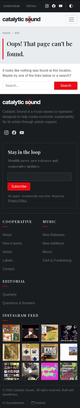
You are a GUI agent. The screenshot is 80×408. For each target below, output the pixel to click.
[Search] (28, 86)
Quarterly (10, 294)
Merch (47, 252)
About (7, 235)
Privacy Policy (17, 200)
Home (6, 33)
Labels (8, 260)
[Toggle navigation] (71, 19)
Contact (8, 269)
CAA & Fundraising (57, 260)
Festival (31, 6)
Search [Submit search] (65, 85)
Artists (7, 252)
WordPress (10, 394)
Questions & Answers (19, 303)
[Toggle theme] (72, 6)
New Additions (53, 243)
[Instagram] (47, 6)
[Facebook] (53, 6)
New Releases (54, 235)
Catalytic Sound (24, 390)
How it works (12, 243)
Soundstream (11, 6)
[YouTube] (60, 6)
